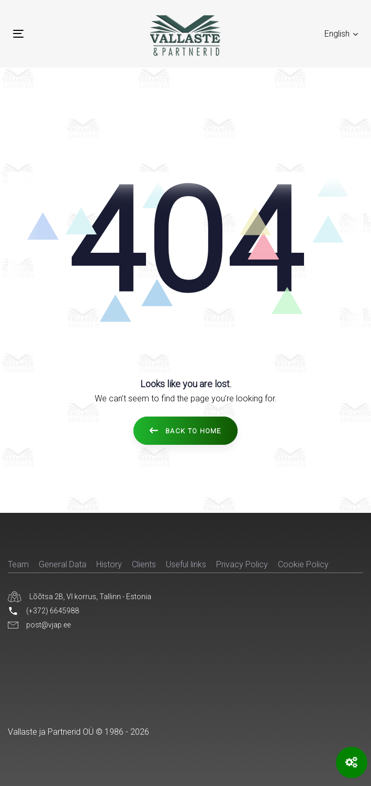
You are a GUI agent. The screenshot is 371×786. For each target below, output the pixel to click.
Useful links (186, 564)
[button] (341, 34)
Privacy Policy (242, 564)
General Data (62, 564)
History (109, 564)
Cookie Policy (303, 564)
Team (18, 564)
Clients (144, 564)
